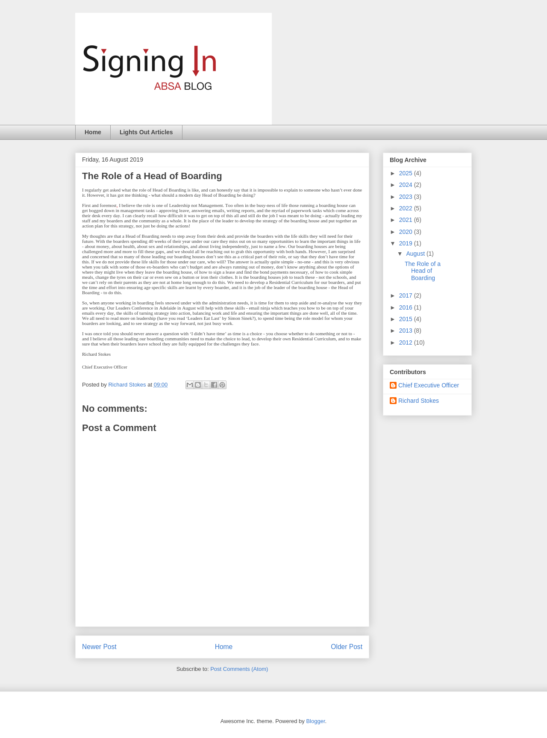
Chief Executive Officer (428, 385)
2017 (406, 295)
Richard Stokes (418, 400)
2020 (406, 231)
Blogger (315, 721)
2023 (406, 196)
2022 (406, 208)
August (416, 253)
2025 (406, 173)
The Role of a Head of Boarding (423, 271)
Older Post (346, 646)
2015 (406, 319)
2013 (406, 330)
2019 (406, 243)
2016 (406, 307)
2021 (406, 219)
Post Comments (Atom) (239, 669)
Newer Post (99, 646)
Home (93, 132)
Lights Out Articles (146, 132)
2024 (406, 184)
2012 (406, 342)
